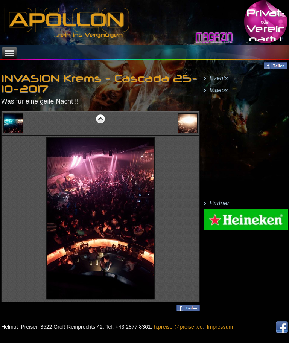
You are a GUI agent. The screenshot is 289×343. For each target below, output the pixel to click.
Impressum (220, 327)
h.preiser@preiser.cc (178, 327)
